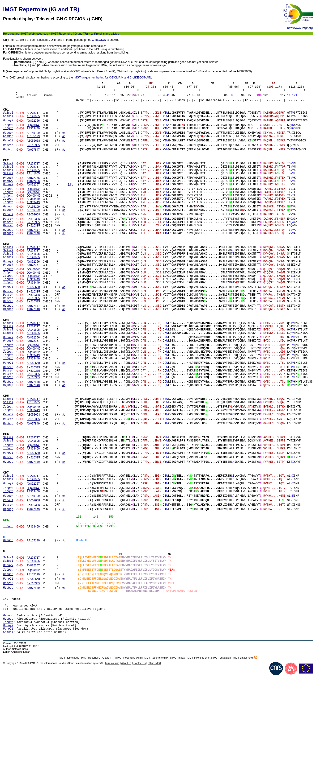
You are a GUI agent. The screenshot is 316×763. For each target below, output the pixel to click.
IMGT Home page (69, 741)
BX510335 (33, 154)
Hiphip (8, 699)
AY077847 (33, 159)
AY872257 (33, 199)
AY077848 (33, 257)
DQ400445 (33, 130)
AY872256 (33, 125)
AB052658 (33, 149)
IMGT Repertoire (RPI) (156, 741)
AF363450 (33, 505)
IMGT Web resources (34, 33)
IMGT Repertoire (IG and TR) (69, 33)
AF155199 (33, 139)
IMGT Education (222, 741)
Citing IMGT (154, 747)
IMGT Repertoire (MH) (129, 741)
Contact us (139, 747)
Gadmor (8, 695)
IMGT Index (178, 741)
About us (126, 747)
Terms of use (112, 747)
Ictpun (8, 703)
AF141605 (33, 120)
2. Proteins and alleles (105, 33)
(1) (70, 199)
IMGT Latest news (245, 741)
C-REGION (99, 39)
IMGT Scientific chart (198, 741)
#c (63, 139)
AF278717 (33, 116)
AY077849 (33, 477)
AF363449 (33, 134)
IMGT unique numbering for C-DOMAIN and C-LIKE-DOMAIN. (113, 77)
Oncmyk (8, 707)
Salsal (8, 715)
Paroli (8, 711)
